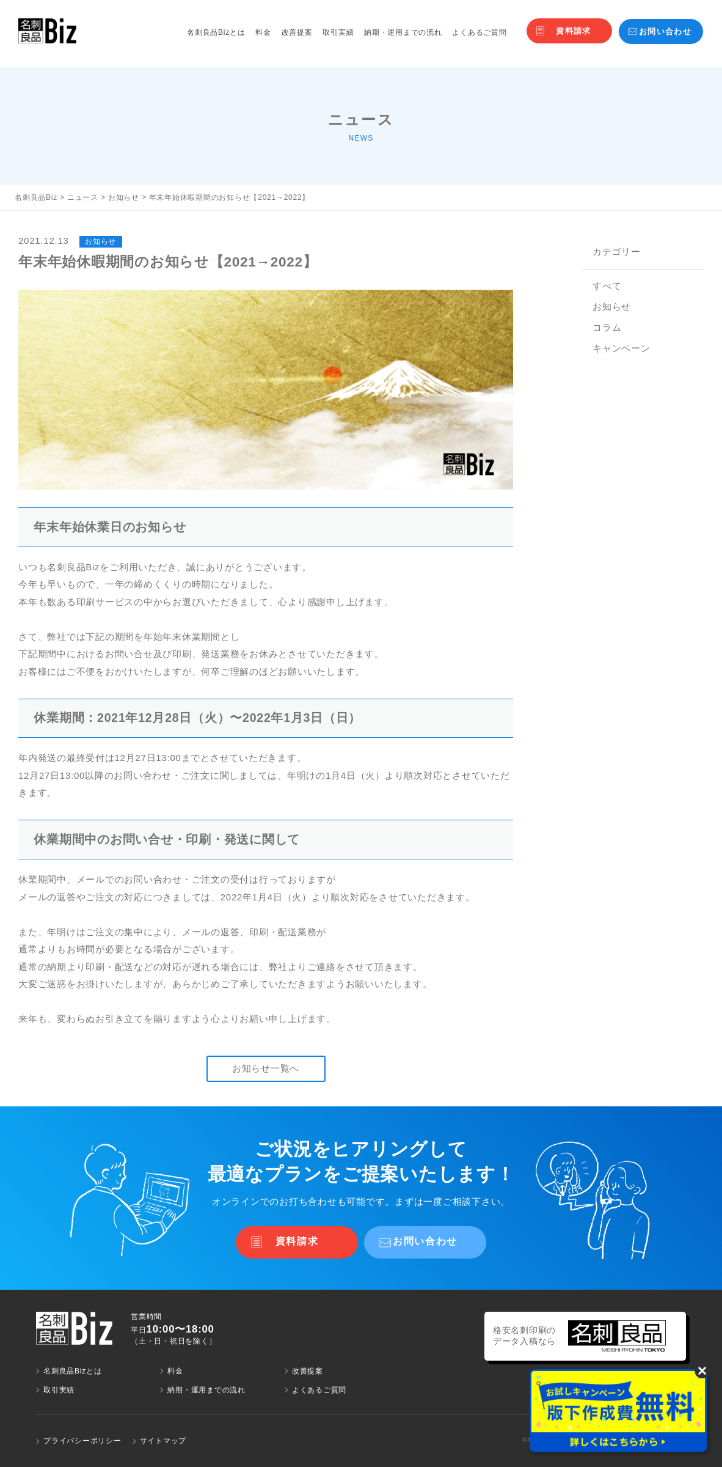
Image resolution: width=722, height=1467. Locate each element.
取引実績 (338, 32)
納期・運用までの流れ (403, 32)
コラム (607, 327)
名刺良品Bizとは (216, 32)
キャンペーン (622, 348)
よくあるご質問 (479, 32)
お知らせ (612, 306)
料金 (263, 32)
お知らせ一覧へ (265, 1068)
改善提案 (297, 32)
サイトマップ (163, 1440)
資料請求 (573, 30)
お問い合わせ (665, 31)
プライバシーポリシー (82, 1440)
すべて (607, 286)
